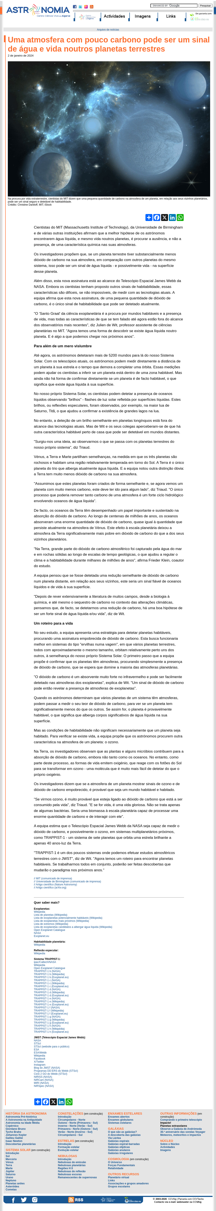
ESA (36, 1049)
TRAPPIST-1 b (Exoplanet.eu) (51, 977)
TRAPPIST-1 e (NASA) (47, 998)
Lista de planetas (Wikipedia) (50, 914)
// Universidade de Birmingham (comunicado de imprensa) (67, 881)
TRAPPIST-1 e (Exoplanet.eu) (51, 1004)
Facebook (39, 1058)
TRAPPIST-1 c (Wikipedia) (49, 983)
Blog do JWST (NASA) (47, 1067)
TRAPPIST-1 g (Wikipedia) (49, 1019)
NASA (37, 933)
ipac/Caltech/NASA (45, 962)
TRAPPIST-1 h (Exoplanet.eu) (51, 1031)
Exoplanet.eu (41, 936)
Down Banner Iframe (108, 1160)
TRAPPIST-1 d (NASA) (47, 989)
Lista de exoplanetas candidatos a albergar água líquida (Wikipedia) (73, 927)
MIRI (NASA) (41, 1082)
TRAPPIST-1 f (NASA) (47, 1007)
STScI (37, 1043)
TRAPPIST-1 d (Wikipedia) (49, 992)
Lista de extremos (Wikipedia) (51, 923)
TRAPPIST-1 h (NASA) (47, 1025)
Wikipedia (39, 911)
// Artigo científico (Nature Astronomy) (55, 884)
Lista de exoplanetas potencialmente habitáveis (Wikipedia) (68, 917)
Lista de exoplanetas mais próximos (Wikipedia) (61, 920)
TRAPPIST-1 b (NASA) (47, 971)
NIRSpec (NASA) (44, 1086)
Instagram (39, 1064)
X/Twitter (39, 1061)
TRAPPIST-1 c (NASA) (47, 980)
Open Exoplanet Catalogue (49, 930)
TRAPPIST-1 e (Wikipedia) (49, 1001)
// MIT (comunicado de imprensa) (53, 878)
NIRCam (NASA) (43, 1079)
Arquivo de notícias (108, 29)
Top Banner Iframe (108, 12)
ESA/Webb (40, 1052)
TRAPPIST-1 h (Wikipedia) (49, 1028)
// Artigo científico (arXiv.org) (50, 887)
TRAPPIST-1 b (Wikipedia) (49, 974)
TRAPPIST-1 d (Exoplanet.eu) (51, 995)
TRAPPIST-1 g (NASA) (47, 1016)
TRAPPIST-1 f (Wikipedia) (49, 1010)
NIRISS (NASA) (43, 1076)
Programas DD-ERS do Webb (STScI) (56, 1070)
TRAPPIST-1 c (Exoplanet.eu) (51, 986)
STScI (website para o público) (51, 1046)
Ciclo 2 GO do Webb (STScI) (50, 1073)
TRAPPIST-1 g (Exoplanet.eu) (51, 1022)
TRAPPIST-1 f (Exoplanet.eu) (51, 1013)
